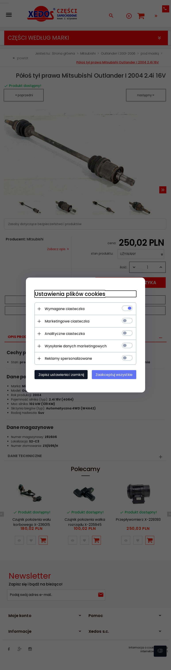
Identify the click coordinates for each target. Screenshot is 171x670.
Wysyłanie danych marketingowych (76, 346)
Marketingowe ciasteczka (67, 321)
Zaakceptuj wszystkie (114, 374)
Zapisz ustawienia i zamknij (61, 374)
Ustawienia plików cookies (70, 294)
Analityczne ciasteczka (65, 333)
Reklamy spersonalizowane (68, 358)
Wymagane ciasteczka (65, 308)
